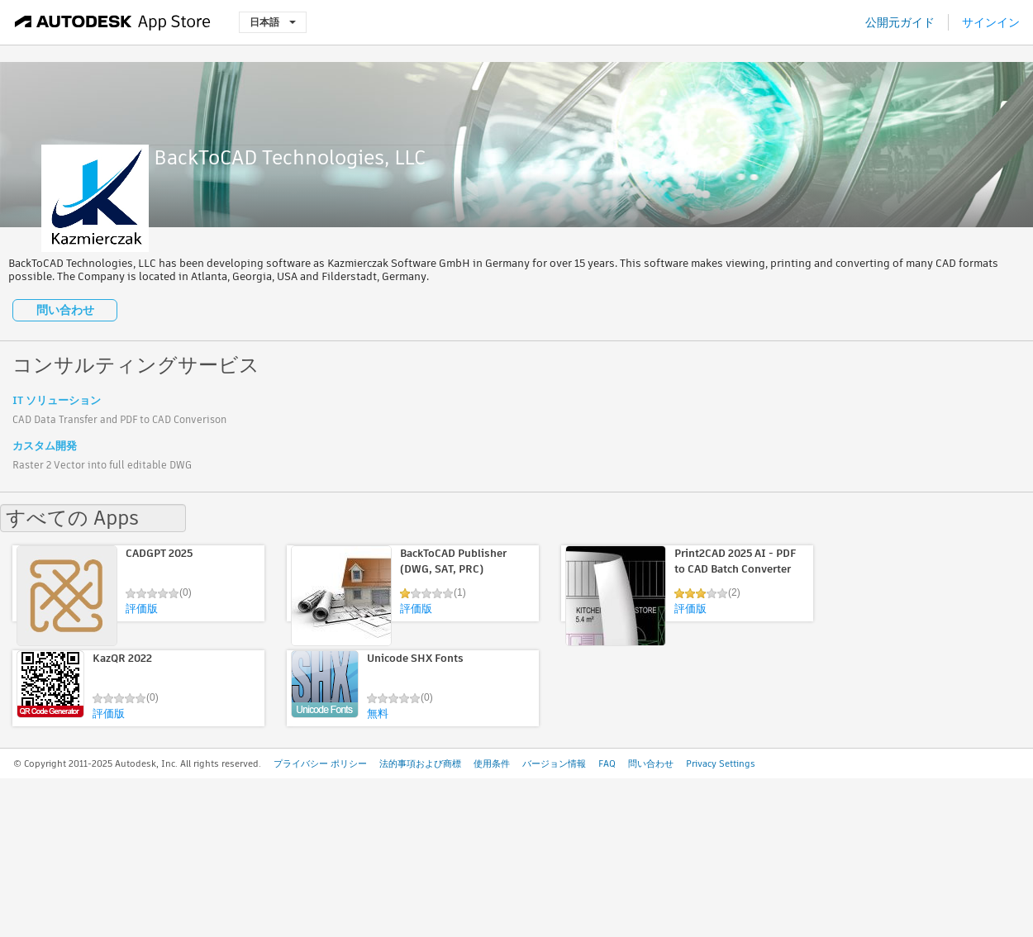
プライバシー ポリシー (320, 763)
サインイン (991, 22)
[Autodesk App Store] (112, 22)
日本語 (273, 22)
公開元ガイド (900, 22)
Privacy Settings (720, 763)
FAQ (607, 763)
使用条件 (492, 763)
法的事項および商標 (420, 763)
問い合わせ (65, 310)
